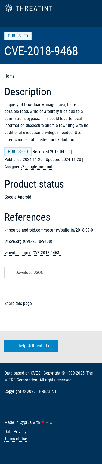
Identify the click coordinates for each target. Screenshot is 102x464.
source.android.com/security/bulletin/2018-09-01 (52, 230)
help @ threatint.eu (30, 346)
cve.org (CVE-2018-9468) (30, 241)
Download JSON (26, 272)
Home (9, 76)
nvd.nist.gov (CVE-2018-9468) (35, 252)
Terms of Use (15, 438)
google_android (38, 166)
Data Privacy (15, 431)
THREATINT (47, 391)
